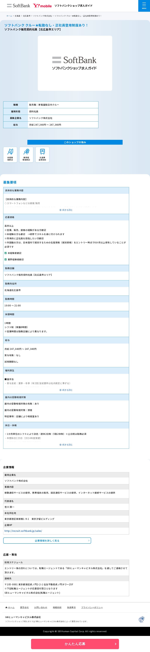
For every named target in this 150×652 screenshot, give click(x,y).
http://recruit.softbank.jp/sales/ (23, 530)
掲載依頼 (57, 607)
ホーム (9, 15)
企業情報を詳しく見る (47, 540)
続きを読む (67, 210)
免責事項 (71, 607)
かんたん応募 (75, 644)
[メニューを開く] (144, 6)
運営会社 (24, 607)
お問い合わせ (40, 607)
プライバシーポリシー (92, 607)
